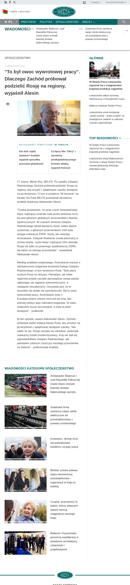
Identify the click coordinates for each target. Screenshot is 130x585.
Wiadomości (17, 29)
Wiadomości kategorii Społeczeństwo (39, 368)
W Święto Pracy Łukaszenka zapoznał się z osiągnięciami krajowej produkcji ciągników (105, 85)
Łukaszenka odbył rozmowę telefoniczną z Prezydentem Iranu (107, 97)
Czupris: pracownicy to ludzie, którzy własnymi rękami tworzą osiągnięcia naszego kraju (64, 509)
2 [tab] (122, 136)
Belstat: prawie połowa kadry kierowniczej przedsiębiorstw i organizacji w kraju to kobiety (63, 478)
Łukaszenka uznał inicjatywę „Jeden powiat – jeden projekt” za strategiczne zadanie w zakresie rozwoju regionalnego (106, 117)
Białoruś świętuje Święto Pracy (105, 105)
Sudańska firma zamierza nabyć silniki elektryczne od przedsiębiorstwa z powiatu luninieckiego (63, 415)
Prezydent (28, 22)
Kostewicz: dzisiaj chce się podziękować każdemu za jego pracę (64, 442)
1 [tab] (120, 136)
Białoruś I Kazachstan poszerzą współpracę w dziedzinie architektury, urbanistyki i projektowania (64, 541)
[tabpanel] (108, 158)
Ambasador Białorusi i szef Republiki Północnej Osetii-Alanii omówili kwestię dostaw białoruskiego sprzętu (65, 384)
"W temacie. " (63, 145)
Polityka (46, 22)
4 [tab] (127, 136)
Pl (10, 22)
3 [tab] (125, 136)
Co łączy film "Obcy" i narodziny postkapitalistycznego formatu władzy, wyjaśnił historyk (63, 159)
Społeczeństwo (67, 22)
